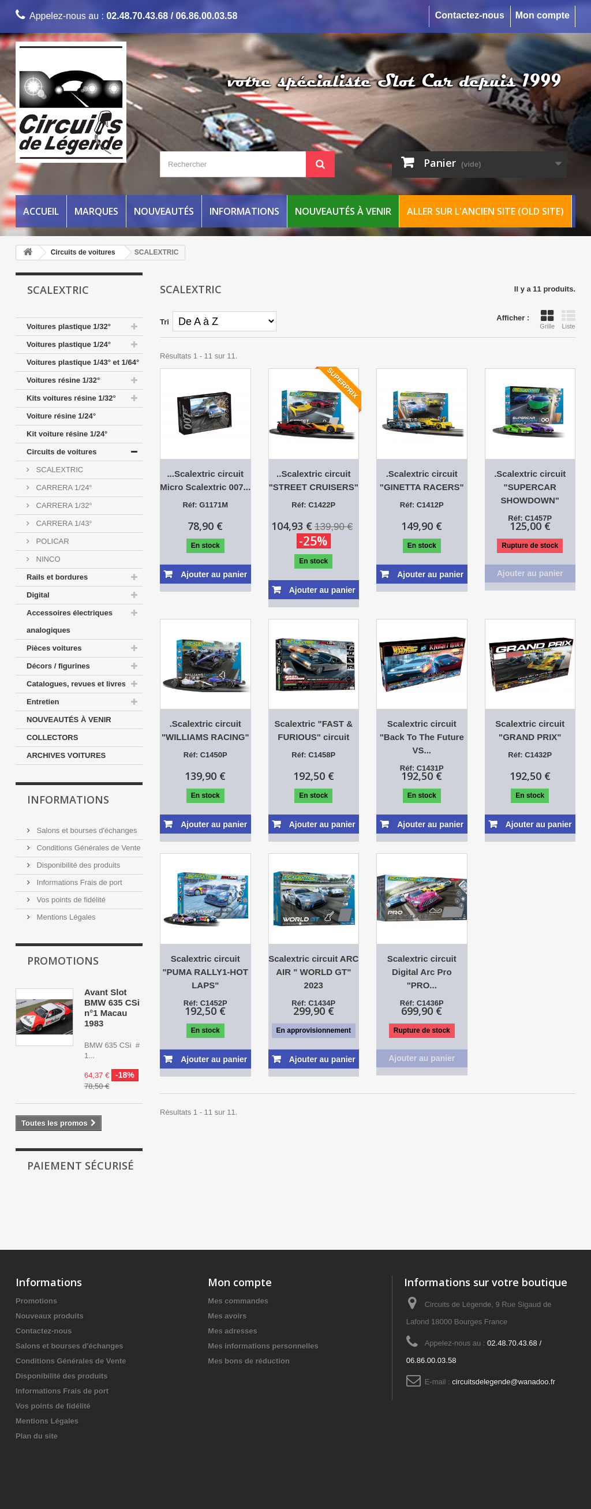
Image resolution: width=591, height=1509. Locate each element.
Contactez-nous (469, 15)
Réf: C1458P (313, 754)
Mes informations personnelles (263, 1346)
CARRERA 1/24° (63, 487)
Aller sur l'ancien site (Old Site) (485, 211)
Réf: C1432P (530, 754)
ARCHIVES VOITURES (66, 755)
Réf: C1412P (422, 504)
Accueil (41, 211)
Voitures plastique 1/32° (69, 326)
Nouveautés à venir (343, 211)
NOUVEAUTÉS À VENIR (69, 719)
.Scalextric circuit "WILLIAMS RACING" (205, 730)
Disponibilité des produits (77, 865)
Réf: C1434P (313, 1003)
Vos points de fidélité (70, 899)
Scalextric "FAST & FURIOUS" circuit (314, 730)
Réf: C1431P (422, 768)
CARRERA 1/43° (63, 523)
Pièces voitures (54, 648)
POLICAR (51, 541)
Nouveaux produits (50, 1316)
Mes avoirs (227, 1316)
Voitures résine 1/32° (63, 380)
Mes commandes (238, 1301)
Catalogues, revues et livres (76, 683)
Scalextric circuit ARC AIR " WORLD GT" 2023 (313, 972)
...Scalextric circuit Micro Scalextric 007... (205, 480)
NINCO (47, 559)
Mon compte (542, 15)
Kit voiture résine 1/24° (67, 433)
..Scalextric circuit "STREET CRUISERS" (313, 480)
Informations (244, 211)
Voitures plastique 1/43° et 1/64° (83, 362)
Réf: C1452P (205, 1003)
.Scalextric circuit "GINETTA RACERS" (422, 480)
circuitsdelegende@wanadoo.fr (503, 1381)
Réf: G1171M (205, 504)
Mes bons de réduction (249, 1361)
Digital (38, 595)
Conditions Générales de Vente (88, 847)
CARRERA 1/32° (63, 505)
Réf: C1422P (313, 504)
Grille (547, 319)
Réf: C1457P (530, 518)
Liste (568, 319)
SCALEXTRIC (58, 469)
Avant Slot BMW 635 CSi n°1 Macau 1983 (112, 1007)
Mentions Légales (65, 917)
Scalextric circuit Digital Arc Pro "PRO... (422, 972)
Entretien (43, 701)
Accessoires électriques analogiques (70, 621)
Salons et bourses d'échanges (86, 830)
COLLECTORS (52, 737)
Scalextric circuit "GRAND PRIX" (529, 730)
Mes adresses (232, 1331)
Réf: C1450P (205, 754)
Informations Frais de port (78, 882)
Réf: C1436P (422, 1003)
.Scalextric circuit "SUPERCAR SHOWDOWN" (530, 487)
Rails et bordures (57, 577)
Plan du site (37, 1436)
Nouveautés (164, 211)
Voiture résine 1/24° (61, 416)
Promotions (63, 961)
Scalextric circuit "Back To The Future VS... (422, 737)
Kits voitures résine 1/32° (71, 398)
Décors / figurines (58, 666)
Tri (164, 322)
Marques (96, 211)
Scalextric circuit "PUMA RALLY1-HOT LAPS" (205, 972)
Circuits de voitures (61, 451)
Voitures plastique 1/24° (69, 344)
